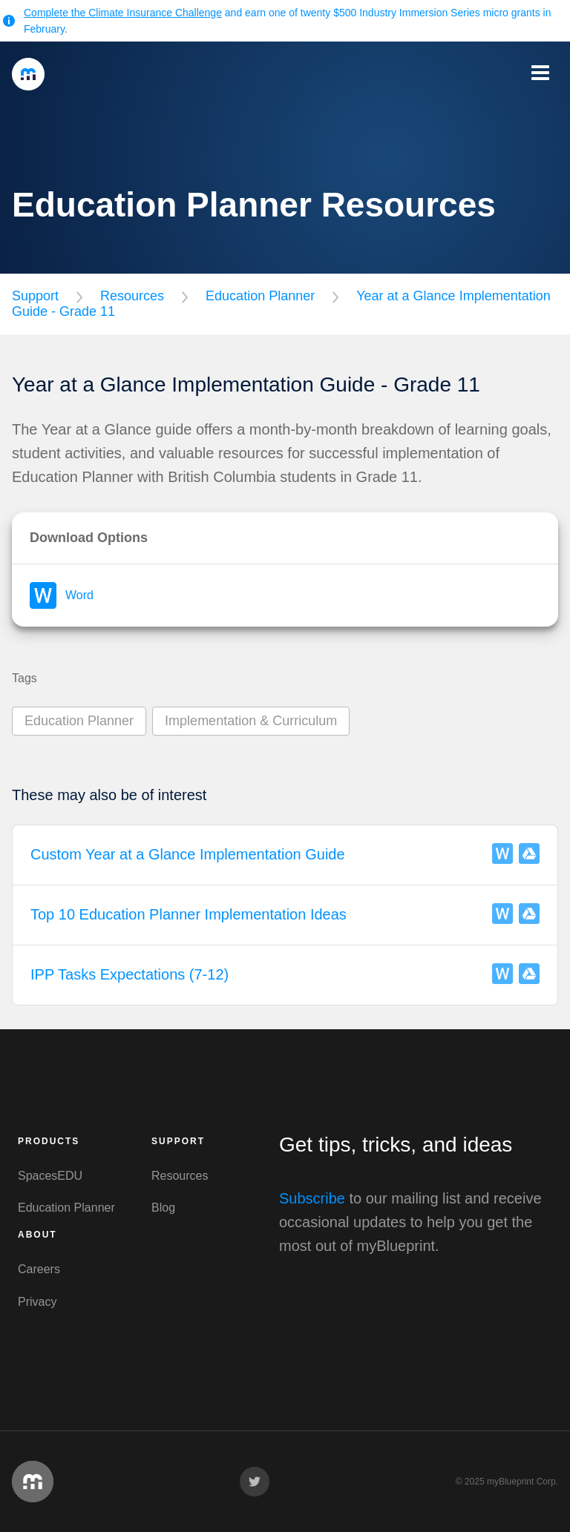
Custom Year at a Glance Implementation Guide (187, 854)
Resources (132, 295)
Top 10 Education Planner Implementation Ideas (188, 914)
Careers (39, 1269)
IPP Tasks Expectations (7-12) (129, 974)
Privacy (37, 1301)
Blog (163, 1207)
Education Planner (260, 295)
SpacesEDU (50, 1175)
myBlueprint (28, 74)
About (37, 1234)
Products (48, 1141)
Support (35, 295)
